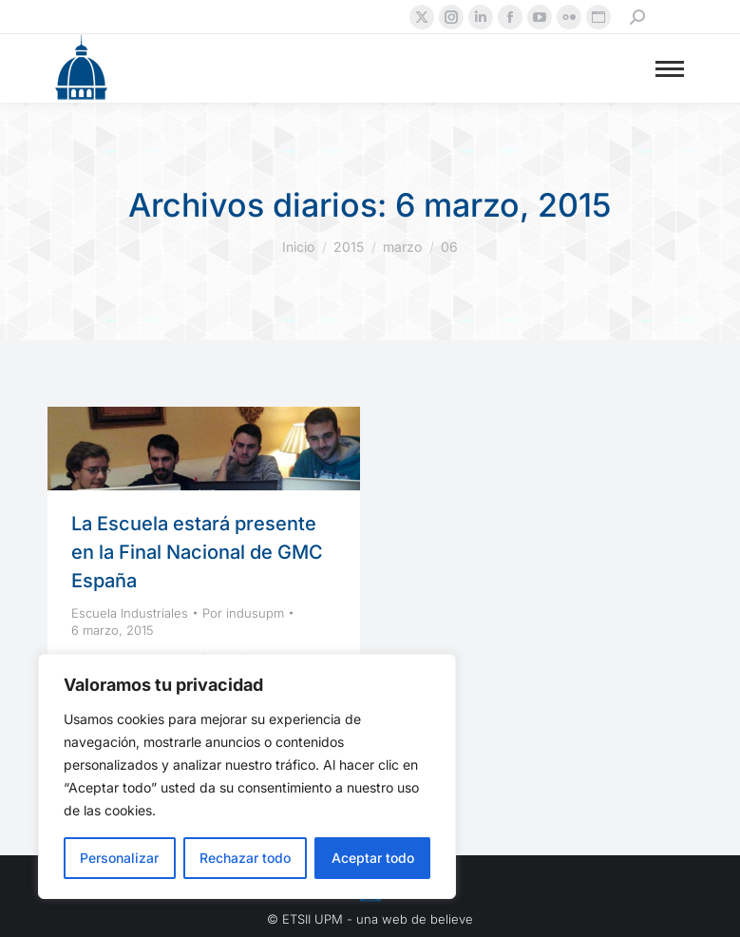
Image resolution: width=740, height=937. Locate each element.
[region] (247, 776)
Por (243, 613)
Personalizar (119, 858)
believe (451, 919)
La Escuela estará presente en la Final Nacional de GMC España (197, 552)
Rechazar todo (245, 858)
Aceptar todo (373, 858)
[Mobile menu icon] (670, 68)
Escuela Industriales (129, 613)
